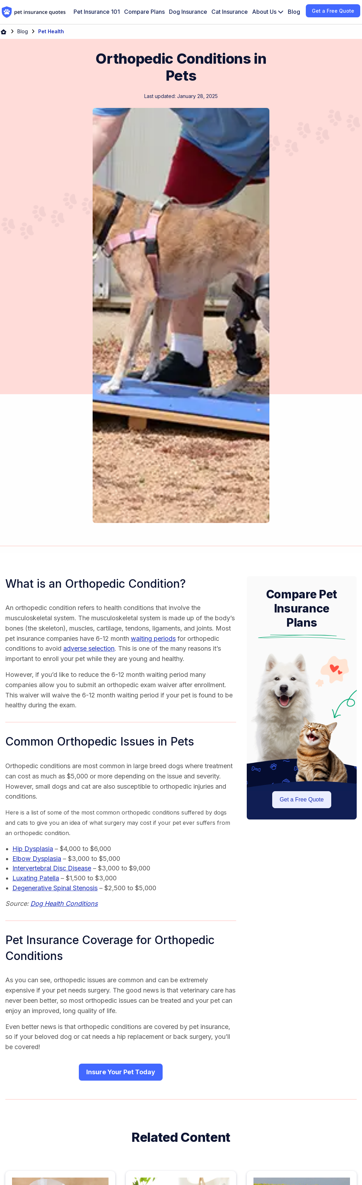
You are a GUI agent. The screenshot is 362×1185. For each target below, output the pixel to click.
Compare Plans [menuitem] (144, 11)
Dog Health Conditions (64, 903)
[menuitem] (268, 12)
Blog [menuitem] (294, 11)
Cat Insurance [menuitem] (229, 11)
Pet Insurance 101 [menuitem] (97, 11)
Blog (22, 31)
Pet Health (51, 31)
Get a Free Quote (302, 799)
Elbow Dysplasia (36, 858)
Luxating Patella (35, 878)
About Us (268, 11)
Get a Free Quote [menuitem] (333, 11)
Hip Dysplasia (32, 848)
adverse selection (89, 648)
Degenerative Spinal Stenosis (55, 888)
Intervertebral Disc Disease (51, 868)
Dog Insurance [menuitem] (188, 11)
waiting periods (153, 638)
